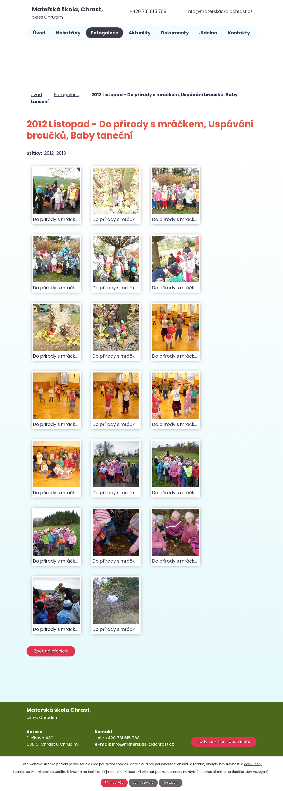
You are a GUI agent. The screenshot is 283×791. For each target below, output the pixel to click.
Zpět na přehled (52, 651)
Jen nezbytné (143, 782)
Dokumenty (175, 33)
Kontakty (239, 33)
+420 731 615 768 (122, 738)
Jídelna (208, 33)
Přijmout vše (113, 782)
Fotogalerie (104, 33)
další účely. (253, 763)
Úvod (39, 33)
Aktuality (140, 33)
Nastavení (172, 782)
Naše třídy (68, 33)
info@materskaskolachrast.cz (143, 744)
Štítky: (34, 153)
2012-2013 (55, 153)
